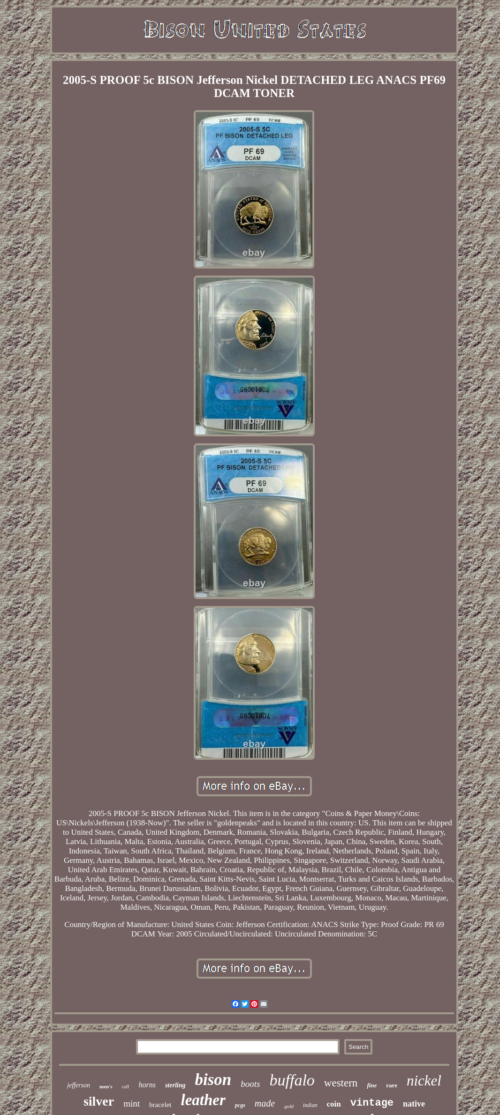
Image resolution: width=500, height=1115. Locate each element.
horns (146, 1085)
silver (98, 1101)
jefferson (78, 1085)
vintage (372, 1103)
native (414, 1103)
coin (333, 1104)
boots (250, 1084)
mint (131, 1103)
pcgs (240, 1105)
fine (372, 1085)
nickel (424, 1080)
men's (106, 1086)
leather (203, 1100)
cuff (125, 1086)
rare (391, 1085)
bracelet (160, 1104)
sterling (175, 1085)
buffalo (292, 1080)
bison (213, 1079)
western (341, 1083)
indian (310, 1105)
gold (289, 1106)
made (265, 1103)
